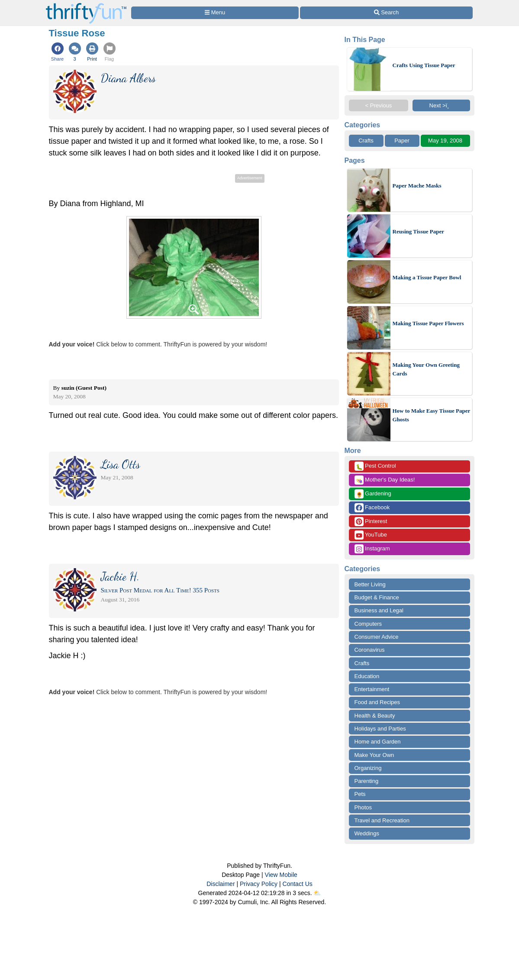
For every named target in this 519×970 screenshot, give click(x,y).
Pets (360, 794)
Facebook (372, 507)
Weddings (367, 833)
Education (367, 676)
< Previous (378, 105)
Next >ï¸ (441, 105)
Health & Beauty (375, 715)
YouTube (371, 535)
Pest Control (375, 466)
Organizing (368, 768)
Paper (401, 140)
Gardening (373, 493)
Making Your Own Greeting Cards (426, 369)
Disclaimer (220, 883)
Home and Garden (378, 741)
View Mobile (281, 874)
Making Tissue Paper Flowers (428, 323)
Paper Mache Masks (417, 185)
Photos (363, 807)
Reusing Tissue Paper (418, 231)
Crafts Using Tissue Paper (424, 65)
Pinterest (371, 521)
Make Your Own (374, 755)
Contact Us (298, 883)
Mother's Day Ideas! (385, 480)
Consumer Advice (377, 637)
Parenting (367, 781)
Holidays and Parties (380, 728)
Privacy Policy (258, 883)
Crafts (366, 140)
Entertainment (372, 689)
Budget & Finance (377, 597)
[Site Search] (386, 12)
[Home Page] (86, 5)
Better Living (370, 584)
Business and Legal (379, 610)
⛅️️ (317, 892)
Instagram (372, 548)
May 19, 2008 (445, 140)
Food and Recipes (377, 702)
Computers (368, 624)
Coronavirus (370, 650)
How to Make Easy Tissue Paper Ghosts (432, 415)
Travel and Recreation (382, 820)
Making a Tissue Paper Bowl (427, 277)
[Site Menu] (215, 12)
